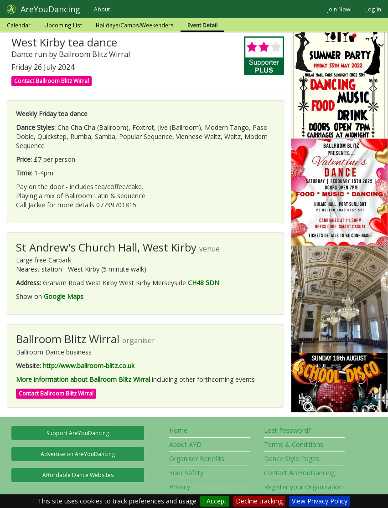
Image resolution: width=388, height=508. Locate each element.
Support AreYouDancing (78, 433)
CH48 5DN (203, 282)
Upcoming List (63, 25)
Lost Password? (287, 430)
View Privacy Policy (319, 501)
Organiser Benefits (196, 458)
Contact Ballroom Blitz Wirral (51, 81)
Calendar (19, 25)
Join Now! (339, 9)
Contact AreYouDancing (299, 472)
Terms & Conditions (293, 444)
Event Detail (202, 25)
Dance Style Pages (291, 458)
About (102, 9)
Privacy (179, 486)
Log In (373, 9)
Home (178, 430)
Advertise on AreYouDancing (78, 454)
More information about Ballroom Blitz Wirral (83, 379)
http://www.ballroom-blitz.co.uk (89, 365)
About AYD (185, 444)
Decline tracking (259, 501)
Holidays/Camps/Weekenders (135, 25)
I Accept (215, 501)
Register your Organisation (303, 486)
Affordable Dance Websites (78, 475)
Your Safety (186, 472)
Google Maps (63, 296)
